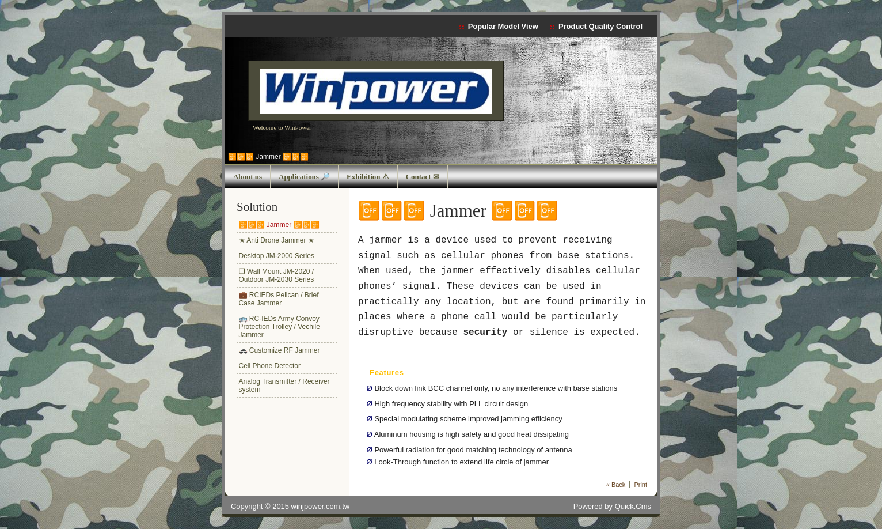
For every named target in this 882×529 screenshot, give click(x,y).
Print (640, 484)
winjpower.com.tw (320, 506)
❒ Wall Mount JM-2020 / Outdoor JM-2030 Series (276, 275)
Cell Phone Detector (270, 366)
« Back (616, 484)
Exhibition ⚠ (368, 176)
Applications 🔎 (304, 176)
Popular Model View (503, 26)
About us (247, 176)
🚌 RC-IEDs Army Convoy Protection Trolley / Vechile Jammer (279, 327)
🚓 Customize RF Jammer (279, 350)
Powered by (612, 506)
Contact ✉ (422, 176)
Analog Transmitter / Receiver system (284, 385)
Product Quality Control (600, 26)
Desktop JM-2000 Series (276, 256)
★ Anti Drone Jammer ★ (276, 240)
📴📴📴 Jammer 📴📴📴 (268, 157)
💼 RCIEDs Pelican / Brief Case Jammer (279, 299)
